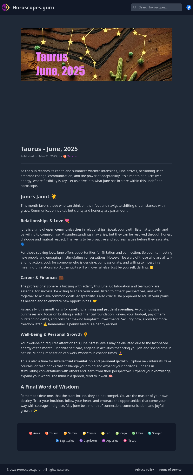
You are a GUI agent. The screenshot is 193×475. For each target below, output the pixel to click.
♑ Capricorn (88, 440)
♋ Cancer (89, 433)
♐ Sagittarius (64, 440)
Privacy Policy (144, 469)
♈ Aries (34, 433)
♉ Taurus (69, 156)
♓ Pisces (129, 440)
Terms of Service (170, 469)
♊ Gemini (71, 433)
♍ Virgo (121, 433)
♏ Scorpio (155, 433)
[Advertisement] (96, 113)
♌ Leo (106, 433)
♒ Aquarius (110, 440)
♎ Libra (137, 433)
